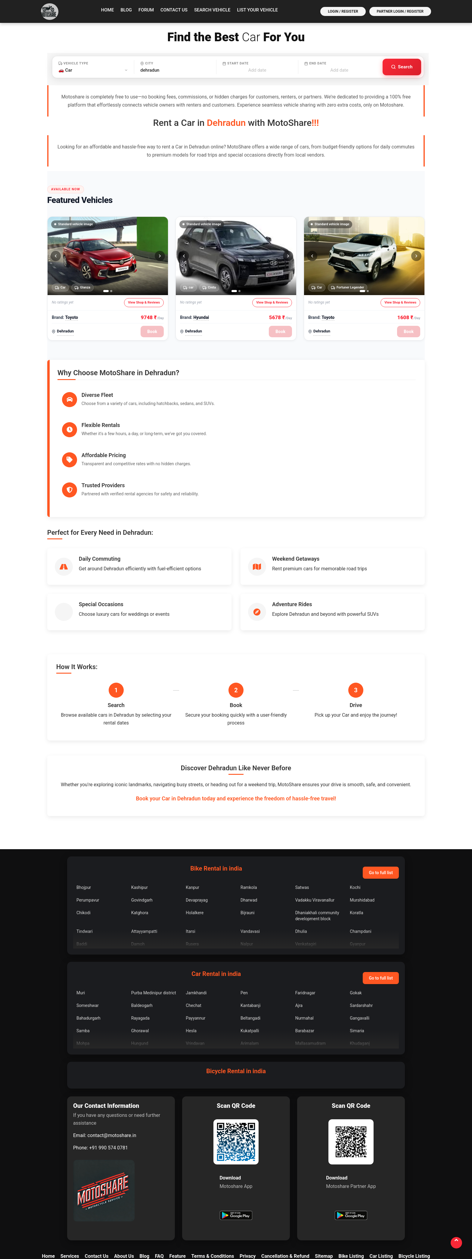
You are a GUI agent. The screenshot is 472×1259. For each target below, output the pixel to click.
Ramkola (249, 827)
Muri (80, 932)
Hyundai (201, 317)
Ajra (299, 945)
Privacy (248, 1196)
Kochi (355, 827)
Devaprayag (197, 839)
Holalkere (194, 852)
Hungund (139, 983)
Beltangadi (250, 957)
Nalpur (247, 883)
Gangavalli (359, 957)
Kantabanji (250, 945)
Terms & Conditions (212, 1196)
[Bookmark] (383, 1228)
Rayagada (140, 957)
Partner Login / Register (400, 11)
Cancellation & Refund (285, 1196)
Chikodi (83, 852)
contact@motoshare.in (111, 1075)
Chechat (193, 945)
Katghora (139, 852)
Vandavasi (250, 871)
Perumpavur (87, 839)
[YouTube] (274, 1228)
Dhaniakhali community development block (317, 855)
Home (107, 10)
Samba (83, 970)
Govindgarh (142, 839)
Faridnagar (305, 932)
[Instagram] (242, 1228)
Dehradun (65, 331)
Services (70, 1196)
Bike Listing (351, 1196)
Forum (146, 10)
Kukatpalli (250, 970)
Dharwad (249, 839)
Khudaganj (360, 983)
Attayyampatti (144, 871)
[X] (211, 1228)
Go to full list (381, 812)
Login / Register (343, 11)
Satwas (302, 827)
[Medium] (321, 1228)
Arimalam (250, 983)
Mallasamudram (310, 983)
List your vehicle (257, 10)
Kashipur (139, 827)
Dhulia (301, 871)
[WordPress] (399, 1228)
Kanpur (192, 827)
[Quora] (289, 1228)
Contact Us (174, 10)
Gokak (356, 932)
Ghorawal (140, 970)
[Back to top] (456, 1242)
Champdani (360, 871)
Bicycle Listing (414, 1196)
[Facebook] (227, 1228)
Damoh (138, 883)
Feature (177, 1196)
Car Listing (381, 1196)
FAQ (159, 1196)
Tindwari (84, 871)
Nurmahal (304, 957)
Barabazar (304, 970)
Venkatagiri (305, 883)
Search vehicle (212, 10)
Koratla (356, 852)
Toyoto (71, 317)
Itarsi (190, 871)
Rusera (192, 883)
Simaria (357, 970)
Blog (126, 10)
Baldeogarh (142, 945)
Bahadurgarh (88, 957)
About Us (124, 1196)
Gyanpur (357, 883)
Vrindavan (195, 983)
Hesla (191, 970)
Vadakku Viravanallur (314, 839)
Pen (244, 932)
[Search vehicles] (402, 67)
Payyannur (195, 957)
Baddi (81, 883)
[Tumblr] (368, 1228)
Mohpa (82, 983)
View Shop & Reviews (144, 302)
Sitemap (324, 1196)
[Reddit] (336, 1228)
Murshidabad (362, 839)
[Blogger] (305, 1228)
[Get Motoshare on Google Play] (236, 1156)
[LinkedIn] (258, 1228)
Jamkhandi (196, 932)
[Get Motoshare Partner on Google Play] (351, 1156)
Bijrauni (247, 852)
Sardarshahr (361, 945)
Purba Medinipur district (153, 932)
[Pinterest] (352, 1228)
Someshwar (87, 945)
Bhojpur (83, 827)
